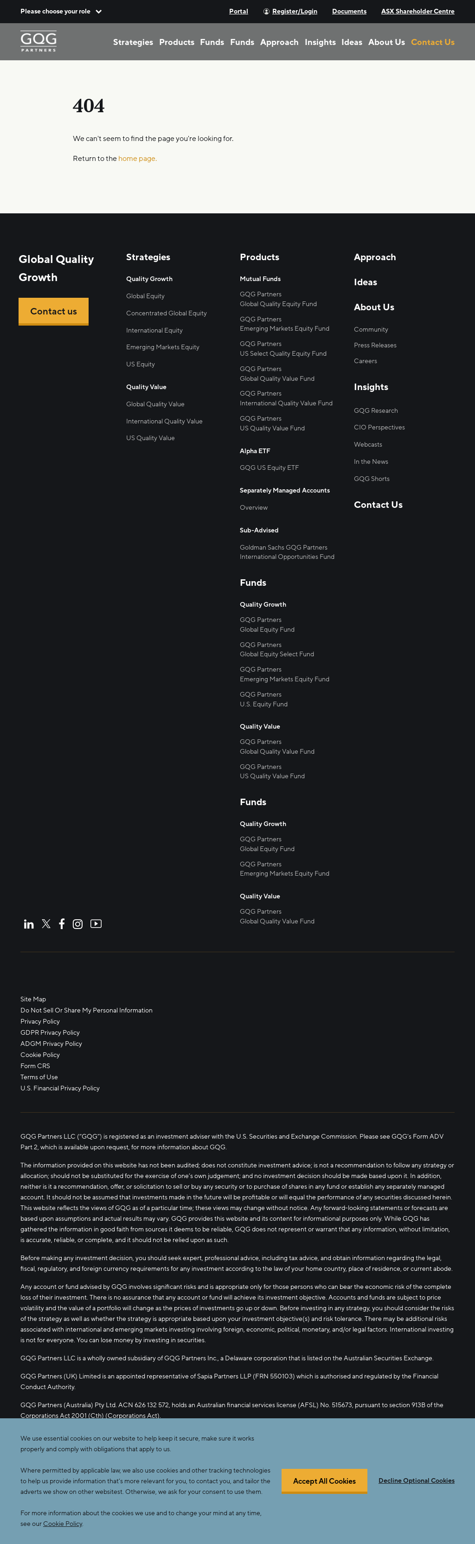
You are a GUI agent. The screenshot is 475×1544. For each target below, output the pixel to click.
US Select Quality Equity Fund (283, 353)
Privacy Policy (40, 1021)
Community (371, 329)
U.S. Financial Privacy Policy (60, 1088)
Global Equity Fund (267, 629)
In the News (371, 461)
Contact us (53, 312)
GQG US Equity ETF (269, 467)
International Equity (154, 330)
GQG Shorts (372, 478)
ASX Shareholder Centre (418, 11)
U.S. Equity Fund (264, 704)
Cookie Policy (40, 1055)
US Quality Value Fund (272, 428)
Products (176, 42)
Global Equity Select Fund (277, 654)
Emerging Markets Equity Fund (284, 328)
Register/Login (294, 11)
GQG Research (376, 410)
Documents (349, 11)
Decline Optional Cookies (417, 1495)
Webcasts (368, 444)
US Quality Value (150, 438)
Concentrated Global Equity (166, 313)
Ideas (351, 42)
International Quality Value (164, 421)
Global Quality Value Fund (277, 378)
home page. (137, 159)
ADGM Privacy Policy (51, 1043)
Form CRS (35, 1066)
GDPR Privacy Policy (50, 1032)
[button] (61, 11)
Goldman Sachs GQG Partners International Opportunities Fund (287, 552)
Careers (365, 361)
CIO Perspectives (379, 427)
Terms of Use (39, 1077)
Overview (254, 507)
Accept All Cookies (324, 1495)
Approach (279, 42)
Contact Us (433, 42)
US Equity (140, 364)
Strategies (133, 42)
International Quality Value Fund (286, 403)
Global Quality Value (155, 404)
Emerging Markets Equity (162, 347)
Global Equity (145, 296)
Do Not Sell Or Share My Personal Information (86, 1010)
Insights (320, 42)
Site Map (33, 999)
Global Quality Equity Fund (278, 304)
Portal (238, 11)
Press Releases (375, 345)
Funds (212, 42)
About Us (386, 42)
